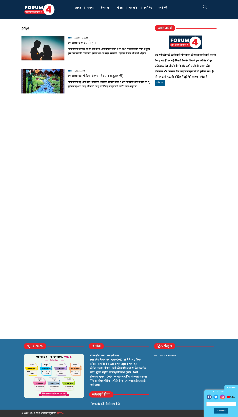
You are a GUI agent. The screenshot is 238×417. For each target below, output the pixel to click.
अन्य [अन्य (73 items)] (103, 356)
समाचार (90, 8)
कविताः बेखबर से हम (82, 43)
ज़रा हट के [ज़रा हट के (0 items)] (132, 368)
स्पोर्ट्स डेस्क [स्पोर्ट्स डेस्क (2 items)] (117, 381)
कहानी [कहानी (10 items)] (101, 364)
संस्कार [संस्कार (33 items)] (134, 377)
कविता (70, 37)
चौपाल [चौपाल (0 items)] (107, 368)
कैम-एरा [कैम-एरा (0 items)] (109, 364)
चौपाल (119, 8)
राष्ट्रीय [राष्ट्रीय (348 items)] (104, 372)
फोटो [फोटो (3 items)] (92, 372)
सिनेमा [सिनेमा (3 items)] (93, 381)
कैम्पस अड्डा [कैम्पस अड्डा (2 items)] (119, 364)
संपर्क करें (163, 8)
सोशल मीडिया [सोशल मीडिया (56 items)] (104, 381)
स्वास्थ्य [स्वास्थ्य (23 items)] (128, 381)
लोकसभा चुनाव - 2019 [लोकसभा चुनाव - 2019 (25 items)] (127, 372)
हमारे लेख (148, 8)
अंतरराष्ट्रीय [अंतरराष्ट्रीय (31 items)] (94, 356)
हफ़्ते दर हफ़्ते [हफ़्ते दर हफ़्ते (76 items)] (139, 381)
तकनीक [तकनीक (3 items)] (142, 368)
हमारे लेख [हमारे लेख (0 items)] (94, 385)
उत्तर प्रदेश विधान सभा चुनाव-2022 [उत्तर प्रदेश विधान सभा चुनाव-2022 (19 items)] (106, 360)
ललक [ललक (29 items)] (112, 372)
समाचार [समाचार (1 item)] (143, 377)
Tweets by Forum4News (165, 355)
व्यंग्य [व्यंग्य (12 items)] (116, 377)
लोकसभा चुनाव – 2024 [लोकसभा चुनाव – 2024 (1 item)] (101, 377)
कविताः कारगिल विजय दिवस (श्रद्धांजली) (95, 76)
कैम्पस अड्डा (105, 8)
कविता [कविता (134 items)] (93, 364)
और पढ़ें (159, 82)
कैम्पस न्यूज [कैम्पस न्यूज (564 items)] (131, 364)
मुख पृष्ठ (78, 8)
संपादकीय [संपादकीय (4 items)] (125, 377)
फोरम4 (60, 413)
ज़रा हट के (133, 8)
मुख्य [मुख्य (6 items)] (98, 372)
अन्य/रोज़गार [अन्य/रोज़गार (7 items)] (113, 356)
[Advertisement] (186, 127)
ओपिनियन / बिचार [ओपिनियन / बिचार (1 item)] (132, 360)
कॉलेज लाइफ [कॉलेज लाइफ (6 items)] (96, 368)
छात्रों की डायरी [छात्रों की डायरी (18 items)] (119, 368)
